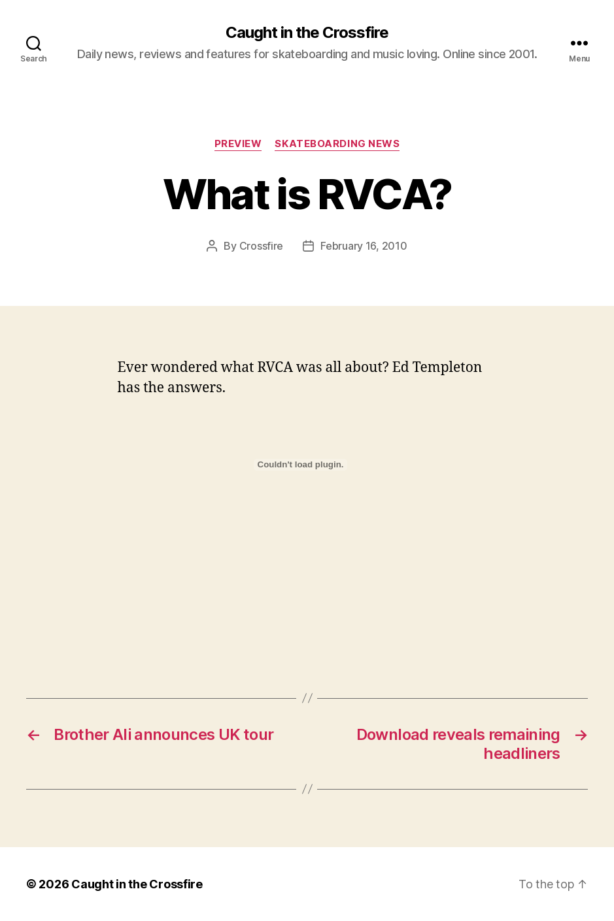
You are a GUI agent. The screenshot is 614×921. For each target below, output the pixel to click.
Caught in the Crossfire (307, 33)
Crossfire (261, 245)
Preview (238, 144)
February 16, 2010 (363, 245)
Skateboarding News (337, 144)
